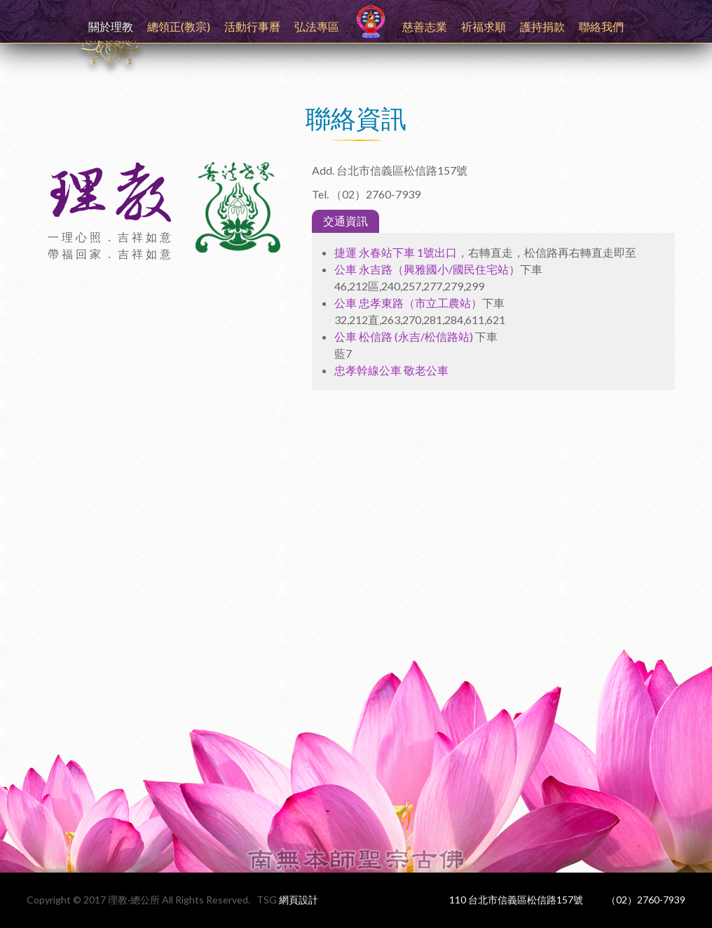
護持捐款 (542, 26)
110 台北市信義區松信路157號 (516, 900)
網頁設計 (298, 900)
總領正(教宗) (178, 26)
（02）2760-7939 (645, 900)
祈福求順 (483, 26)
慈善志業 (424, 26)
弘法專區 (316, 26)
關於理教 (110, 26)
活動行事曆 (252, 26)
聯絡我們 (601, 26)
